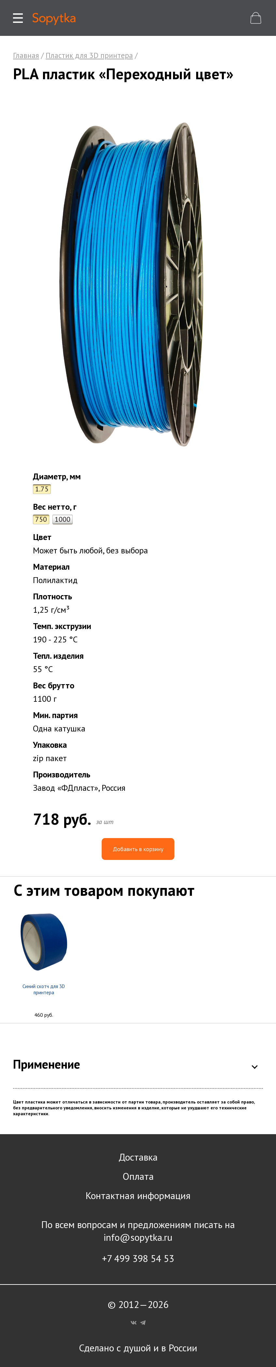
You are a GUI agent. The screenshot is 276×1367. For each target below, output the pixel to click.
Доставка (138, 1156)
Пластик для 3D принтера (89, 55)
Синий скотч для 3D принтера (43, 989)
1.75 (42, 488)
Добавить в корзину (138, 849)
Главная (26, 55)
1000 (62, 519)
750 (41, 519)
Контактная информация (138, 1195)
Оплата (138, 1176)
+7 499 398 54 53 (138, 1258)
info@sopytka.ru (138, 1237)
